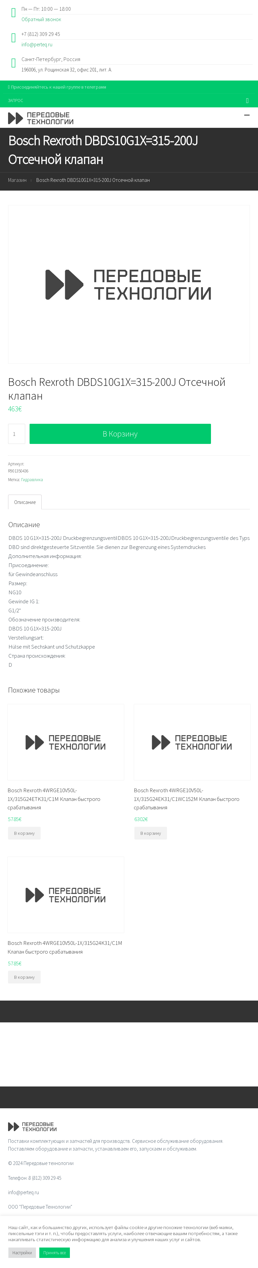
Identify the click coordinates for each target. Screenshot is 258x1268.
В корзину (120, 433)
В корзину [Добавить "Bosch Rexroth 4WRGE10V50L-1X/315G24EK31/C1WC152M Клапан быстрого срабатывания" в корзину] (150, 833)
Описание (25, 502)
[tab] (25, 502)
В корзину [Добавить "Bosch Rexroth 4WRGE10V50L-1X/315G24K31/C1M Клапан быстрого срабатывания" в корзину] (24, 977)
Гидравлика (32, 480)
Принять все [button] (54, 1253)
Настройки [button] (22, 1253)
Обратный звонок (41, 19)
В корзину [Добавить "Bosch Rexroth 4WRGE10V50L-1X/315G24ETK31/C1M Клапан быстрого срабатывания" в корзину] (24, 833)
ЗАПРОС (15, 100)
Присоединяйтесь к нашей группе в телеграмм (57, 87)
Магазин (17, 180)
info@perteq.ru (37, 44)
